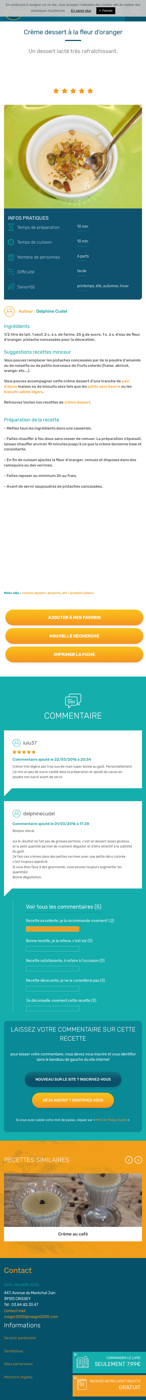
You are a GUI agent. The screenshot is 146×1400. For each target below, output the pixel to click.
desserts (53, 593)
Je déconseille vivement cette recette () (61, 1004)
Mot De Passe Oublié (111, 1120)
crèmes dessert (34, 593)
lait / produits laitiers (78, 593)
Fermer (106, 10)
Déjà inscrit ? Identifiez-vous (73, 1100)
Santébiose (13, 1351)
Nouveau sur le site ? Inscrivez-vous (73, 1079)
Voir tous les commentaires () (63, 907)
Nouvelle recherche (74, 636)
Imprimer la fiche (74, 654)
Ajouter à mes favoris (74, 617)
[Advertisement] (73, 531)
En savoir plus (81, 11)
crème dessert (77, 402)
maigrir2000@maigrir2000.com (31, 1317)
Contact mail (14, 1311)
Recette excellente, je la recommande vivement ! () (70, 925)
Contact (18, 1270)
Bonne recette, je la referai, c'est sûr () (59, 945)
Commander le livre (117, 1362)
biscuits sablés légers (23, 392)
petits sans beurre (104, 386)
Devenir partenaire (20, 1338)
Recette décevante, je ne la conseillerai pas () (65, 984)
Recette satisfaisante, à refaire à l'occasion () (65, 964)
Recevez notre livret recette (115, 1385)
